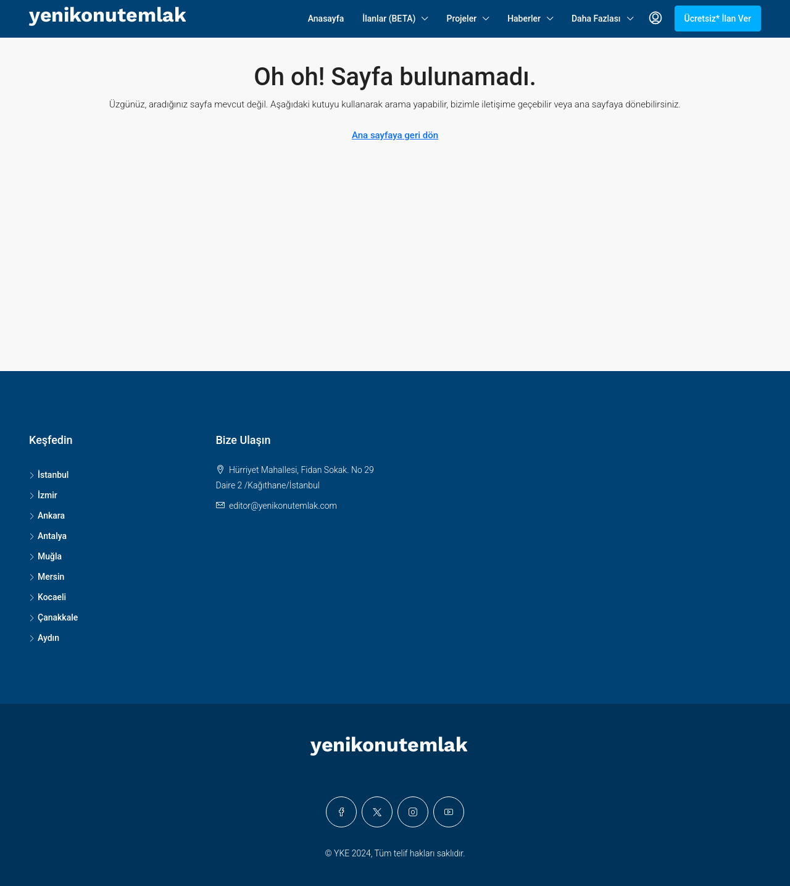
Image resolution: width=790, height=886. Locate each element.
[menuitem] (655, 18)
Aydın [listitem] (44, 638)
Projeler (461, 18)
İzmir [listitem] (43, 495)
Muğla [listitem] (45, 556)
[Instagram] (412, 811)
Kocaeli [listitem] (47, 597)
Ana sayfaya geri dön (395, 135)
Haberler (524, 18)
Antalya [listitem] (48, 536)
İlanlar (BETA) (388, 18)
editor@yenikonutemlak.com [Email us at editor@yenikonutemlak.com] (283, 506)
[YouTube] (448, 811)
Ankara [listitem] (47, 515)
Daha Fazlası (596, 18)
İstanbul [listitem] (49, 475)
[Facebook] (341, 811)
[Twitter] (377, 811)
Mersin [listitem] (46, 577)
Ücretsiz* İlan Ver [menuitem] (718, 18)
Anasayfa (326, 18)
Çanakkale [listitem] (53, 617)
